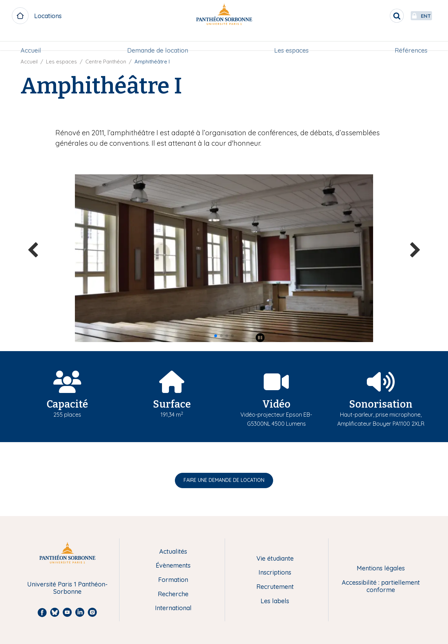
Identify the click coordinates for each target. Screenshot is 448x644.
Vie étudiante (275, 558)
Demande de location (158, 41)
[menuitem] (33, 40)
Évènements (173, 565)
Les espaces (290, 41)
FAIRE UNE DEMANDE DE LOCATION (224, 480)
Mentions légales (381, 568)
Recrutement (275, 587)
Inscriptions (274, 572)
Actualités (173, 551)
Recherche (173, 594)
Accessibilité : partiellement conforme (381, 586)
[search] (380, 16)
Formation (173, 580)
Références (409, 41)
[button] (215, 335)
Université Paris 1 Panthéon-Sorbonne (67, 588)
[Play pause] (260, 337)
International (173, 608)
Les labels (275, 601)
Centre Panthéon (105, 61)
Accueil (33, 41)
